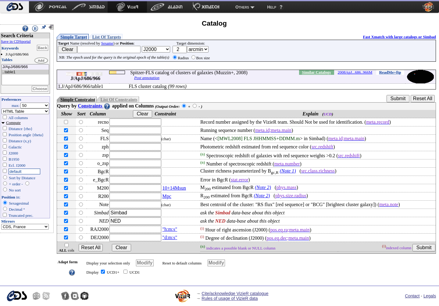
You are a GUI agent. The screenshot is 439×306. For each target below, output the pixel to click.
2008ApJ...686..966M (355, 72)
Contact (412, 295)
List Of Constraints (118, 99)
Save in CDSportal (16, 41)
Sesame (107, 43)
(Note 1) (288, 170)
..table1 (25, 72)
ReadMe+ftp (390, 72)
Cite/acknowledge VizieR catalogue (235, 293)
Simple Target (73, 37)
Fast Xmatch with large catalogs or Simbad (399, 37)
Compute (13, 122)
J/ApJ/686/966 (25, 67)
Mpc (166, 196)
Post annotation (146, 77)
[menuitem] (14, 7)
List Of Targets (106, 37)
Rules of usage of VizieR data (230, 298)
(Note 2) (263, 187)
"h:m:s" (169, 229)
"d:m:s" (169, 237)
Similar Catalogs (316, 72)
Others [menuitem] (242, 7)
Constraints (94, 105)
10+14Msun (174, 188)
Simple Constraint (77, 99)
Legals (429, 295)
